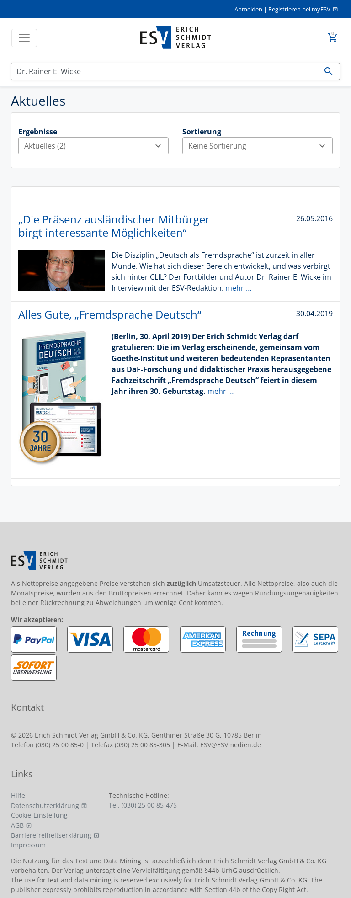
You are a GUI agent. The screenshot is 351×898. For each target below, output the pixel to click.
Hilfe (18, 795)
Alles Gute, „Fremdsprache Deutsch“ (109, 314)
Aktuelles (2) (96, 145)
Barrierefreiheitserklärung (51, 835)
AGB (17, 825)
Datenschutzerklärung (45, 805)
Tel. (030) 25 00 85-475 (143, 805)
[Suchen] (164, 71)
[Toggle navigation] (24, 38)
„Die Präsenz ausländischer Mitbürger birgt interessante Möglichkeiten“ (114, 226)
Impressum (28, 844)
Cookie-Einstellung (39, 815)
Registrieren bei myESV (299, 9)
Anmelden (248, 9)
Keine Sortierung (260, 145)
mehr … (238, 288)
